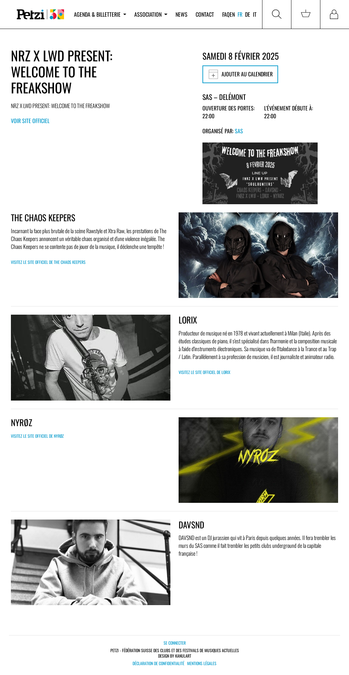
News (181, 14)
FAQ (226, 14)
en (232, 14)
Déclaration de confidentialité (158, 663)
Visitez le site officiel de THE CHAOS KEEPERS (48, 262)
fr (240, 14)
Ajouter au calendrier (240, 74)
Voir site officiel (30, 121)
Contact (205, 14)
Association (150, 14)
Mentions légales (201, 663)
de (247, 14)
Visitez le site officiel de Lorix (204, 372)
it (255, 14)
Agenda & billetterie (100, 14)
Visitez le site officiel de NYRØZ (37, 436)
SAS (239, 131)
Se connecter (175, 643)
